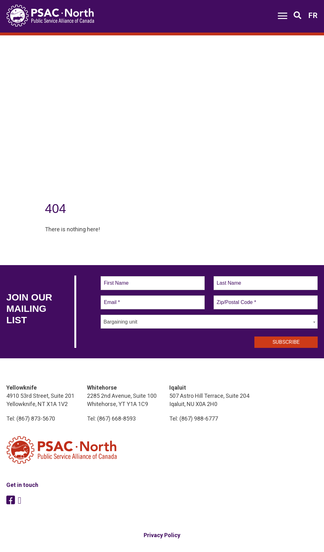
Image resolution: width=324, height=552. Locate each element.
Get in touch (22, 485)
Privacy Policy (162, 535)
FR (313, 15)
